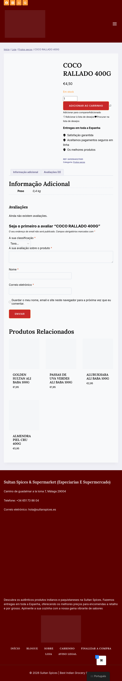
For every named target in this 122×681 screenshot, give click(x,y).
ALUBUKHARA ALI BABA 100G (98, 376)
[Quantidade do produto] (70, 98)
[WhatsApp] (19, 2)
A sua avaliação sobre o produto (30, 248)
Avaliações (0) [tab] (52, 172)
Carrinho (67, 648)
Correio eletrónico (21, 284)
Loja (48, 654)
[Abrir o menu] (116, 24)
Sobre (49, 648)
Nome (14, 269)
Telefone (9, 500)
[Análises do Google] (25, 2)
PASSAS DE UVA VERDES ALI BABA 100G (61, 378)
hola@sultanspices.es (42, 509)
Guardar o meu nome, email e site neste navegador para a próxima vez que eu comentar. (61, 302)
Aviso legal (67, 654)
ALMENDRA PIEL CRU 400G (22, 440)
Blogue (32, 648)
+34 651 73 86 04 (27, 500)
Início (15, 648)
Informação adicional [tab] (25, 172)
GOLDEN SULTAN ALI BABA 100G (22, 378)
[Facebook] (6, 2)
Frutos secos (79, 162)
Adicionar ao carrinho (86, 105)
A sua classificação (22, 238)
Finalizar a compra (96, 648)
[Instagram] (12, 2)
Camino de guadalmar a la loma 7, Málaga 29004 (35, 491)
